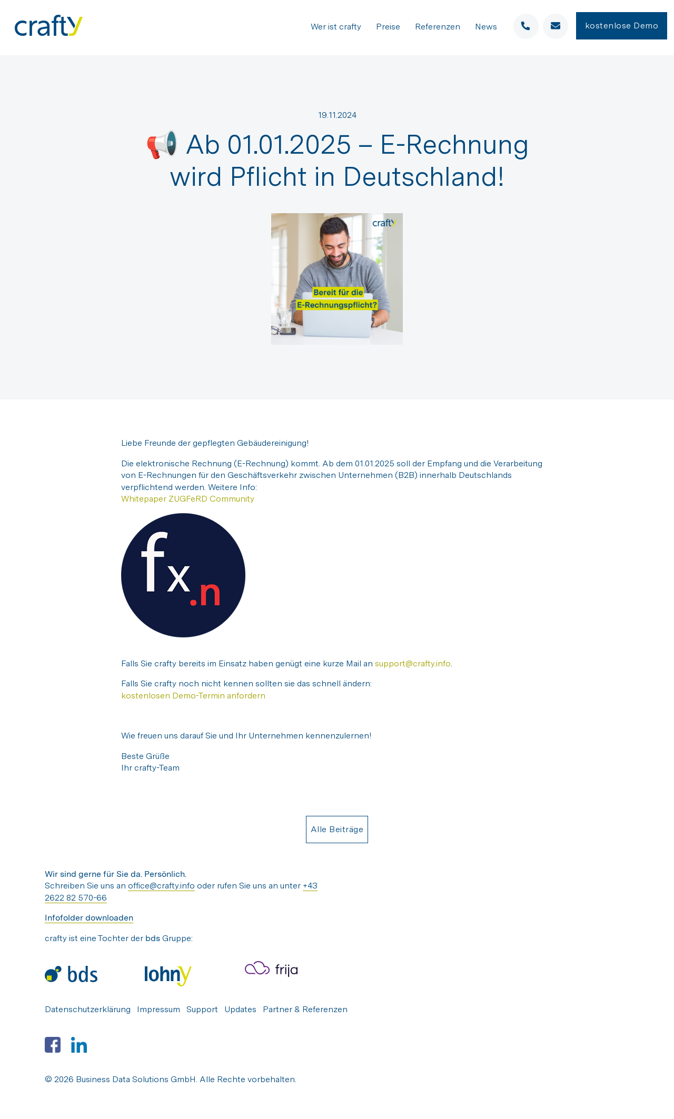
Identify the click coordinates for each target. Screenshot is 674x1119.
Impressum (158, 1009)
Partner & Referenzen (305, 1009)
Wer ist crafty (336, 27)
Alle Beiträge (337, 829)
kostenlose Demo (621, 26)
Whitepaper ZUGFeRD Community (187, 499)
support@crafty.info (413, 663)
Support (202, 1009)
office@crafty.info (161, 886)
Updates (240, 1009)
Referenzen (437, 27)
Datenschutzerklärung (88, 1009)
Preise (388, 27)
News (486, 27)
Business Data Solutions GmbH (136, 1079)
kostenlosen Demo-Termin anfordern (193, 696)
